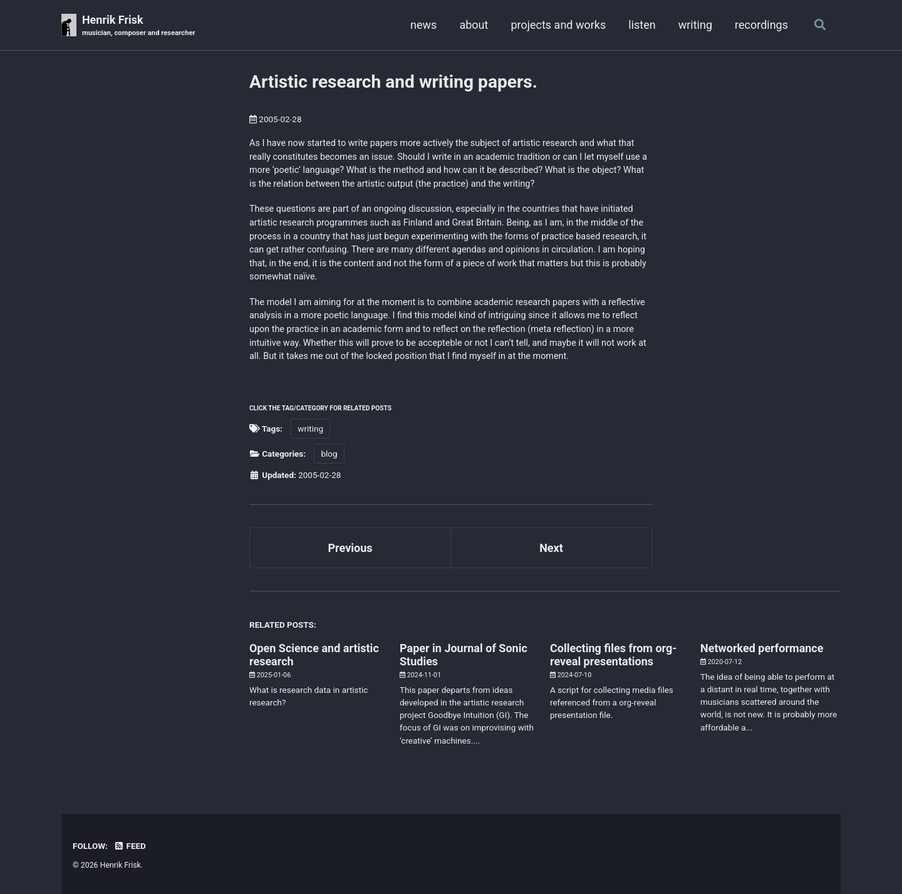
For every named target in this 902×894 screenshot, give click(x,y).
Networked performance (761, 648)
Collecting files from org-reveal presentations (613, 655)
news (423, 24)
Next (551, 547)
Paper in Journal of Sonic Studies (463, 655)
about (473, 24)
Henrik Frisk (138, 26)
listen (641, 24)
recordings (761, 24)
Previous (350, 547)
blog (329, 454)
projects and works (558, 24)
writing (695, 24)
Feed (129, 846)
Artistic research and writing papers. (393, 81)
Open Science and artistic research (314, 655)
